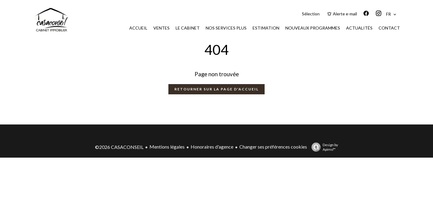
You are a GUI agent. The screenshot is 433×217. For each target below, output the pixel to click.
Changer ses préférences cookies (273, 146)
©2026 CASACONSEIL (119, 147)
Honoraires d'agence (212, 146)
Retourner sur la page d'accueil (216, 89)
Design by (323, 147)
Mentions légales (167, 146)
